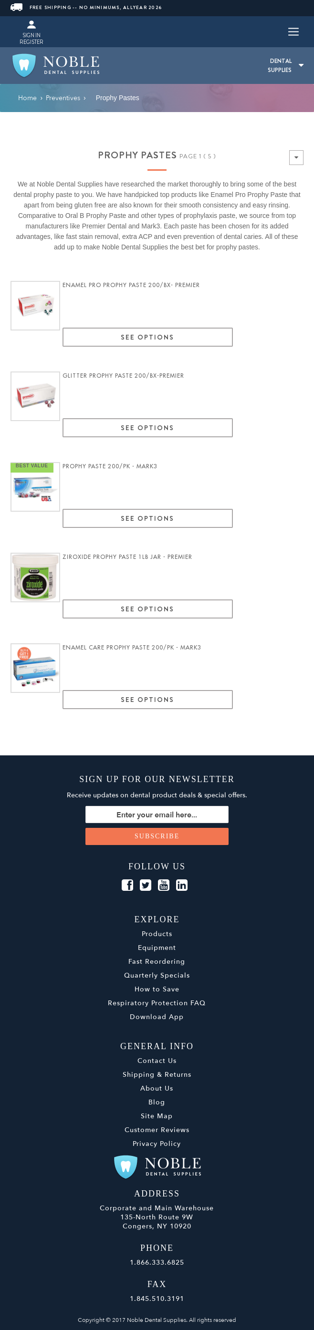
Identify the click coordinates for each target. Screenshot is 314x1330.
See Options (147, 337)
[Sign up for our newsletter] (157, 814)
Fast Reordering (156, 961)
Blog (156, 1102)
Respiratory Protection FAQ (157, 1003)
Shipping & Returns (157, 1074)
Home (27, 98)
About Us (156, 1088)
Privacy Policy (157, 1143)
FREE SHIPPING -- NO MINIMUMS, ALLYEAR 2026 (86, 7)
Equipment (157, 947)
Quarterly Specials (157, 975)
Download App (157, 1016)
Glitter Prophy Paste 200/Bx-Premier (123, 376)
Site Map (157, 1116)
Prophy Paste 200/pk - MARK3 (110, 466)
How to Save (157, 989)
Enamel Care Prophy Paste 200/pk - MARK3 (132, 647)
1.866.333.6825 (157, 1262)
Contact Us (157, 1060)
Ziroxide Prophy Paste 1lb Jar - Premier (127, 557)
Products (157, 933)
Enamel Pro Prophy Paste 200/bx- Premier (131, 285)
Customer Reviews (157, 1129)
